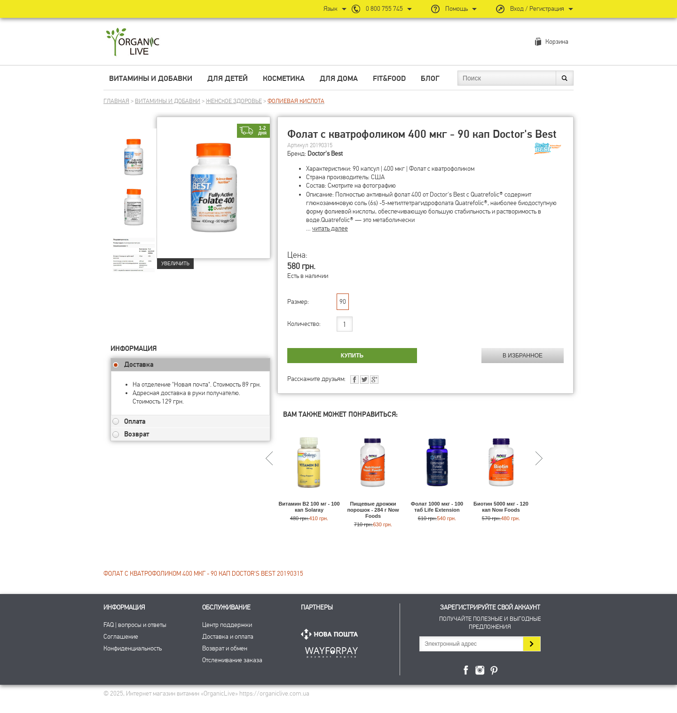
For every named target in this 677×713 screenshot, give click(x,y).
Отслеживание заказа (232, 660)
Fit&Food (389, 78)
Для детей (227, 78)
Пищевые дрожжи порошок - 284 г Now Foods (373, 510)
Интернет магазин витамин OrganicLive (132, 42)
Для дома (339, 78)
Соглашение (120, 637)
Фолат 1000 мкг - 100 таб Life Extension (437, 507)
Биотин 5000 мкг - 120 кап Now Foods (500, 507)
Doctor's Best (325, 154)
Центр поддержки (227, 625)
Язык (330, 9)
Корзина (556, 42)
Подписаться (531, 644)
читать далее (330, 228)
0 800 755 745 (384, 9)
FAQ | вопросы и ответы (134, 625)
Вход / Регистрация (537, 9)
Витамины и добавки (150, 78)
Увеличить (175, 263)
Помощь (456, 9)
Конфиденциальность (132, 648)
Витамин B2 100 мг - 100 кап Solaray (308, 507)
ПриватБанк (331, 650)
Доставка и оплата (227, 637)
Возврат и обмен (224, 648)
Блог (430, 78)
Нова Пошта (331, 634)
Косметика (284, 78)
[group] (133, 151)
